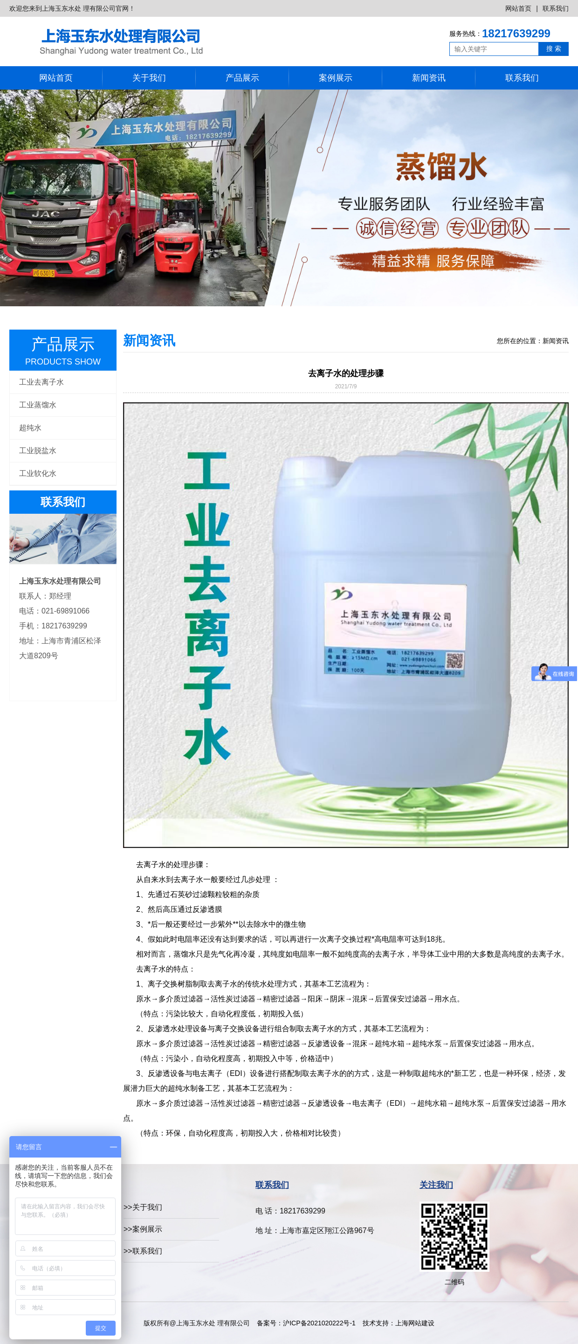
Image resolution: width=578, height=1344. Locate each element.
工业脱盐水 (37, 451)
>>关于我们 (143, 1207)
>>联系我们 (143, 1251)
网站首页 (518, 8)
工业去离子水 (41, 382)
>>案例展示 (143, 1229)
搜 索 (553, 48)
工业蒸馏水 (37, 405)
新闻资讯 (429, 78)
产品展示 (242, 78)
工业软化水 (37, 473)
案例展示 (335, 78)
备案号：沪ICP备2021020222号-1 (306, 1323)
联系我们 (556, 8)
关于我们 (149, 78)
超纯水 (30, 428)
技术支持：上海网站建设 (398, 1323)
